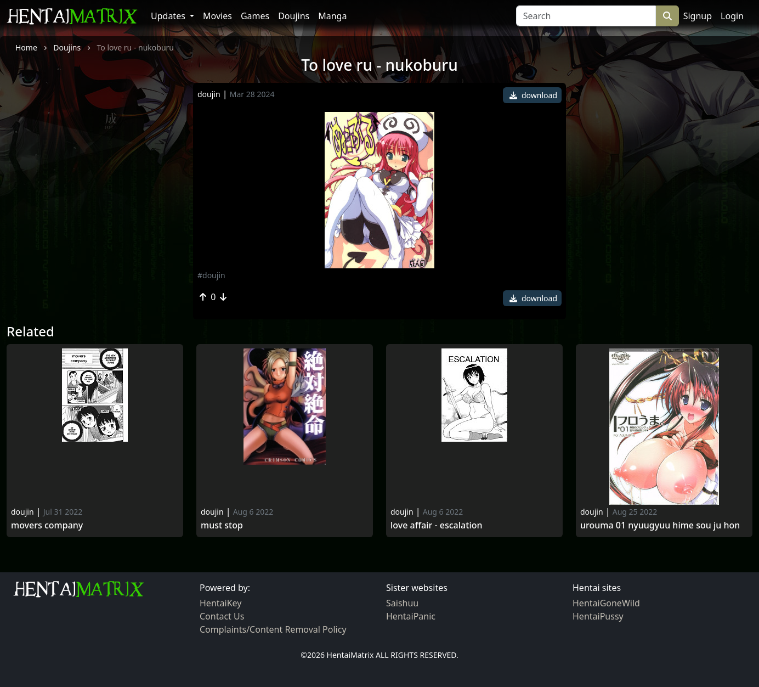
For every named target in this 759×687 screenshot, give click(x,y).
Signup (697, 16)
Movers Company (47, 525)
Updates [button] (169, 16)
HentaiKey (220, 603)
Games (255, 16)
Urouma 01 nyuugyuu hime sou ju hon (660, 525)
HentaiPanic (410, 616)
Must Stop (222, 525)
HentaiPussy (598, 616)
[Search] (586, 15)
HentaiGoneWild (606, 603)
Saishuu (402, 603)
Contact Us (222, 616)
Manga (332, 16)
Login (732, 16)
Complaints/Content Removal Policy (273, 629)
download (533, 95)
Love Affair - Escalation (436, 525)
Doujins (293, 16)
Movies (217, 16)
